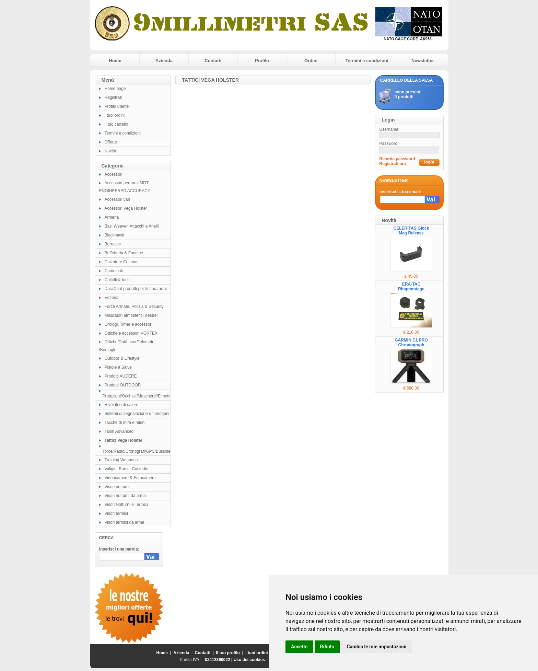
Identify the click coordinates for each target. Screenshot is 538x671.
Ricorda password (397, 159)
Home (115, 60)
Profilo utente (117, 106)
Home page (115, 88)
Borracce (113, 244)
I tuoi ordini (115, 115)
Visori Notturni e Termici (126, 504)
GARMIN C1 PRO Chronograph (411, 342)
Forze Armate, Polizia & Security (134, 306)
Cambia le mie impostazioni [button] (376, 646)
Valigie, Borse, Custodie (126, 468)
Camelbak (114, 270)
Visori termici (116, 513)
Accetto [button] (299, 646)
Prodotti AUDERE (121, 376)
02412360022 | (219, 659)
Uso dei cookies (249, 659)
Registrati (113, 97)
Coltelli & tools (118, 279)
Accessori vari (117, 199)
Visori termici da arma (124, 522)
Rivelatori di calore (122, 404)
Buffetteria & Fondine (124, 253)
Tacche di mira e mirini (125, 422)
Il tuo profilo (228, 652)
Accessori (113, 174)
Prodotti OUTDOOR (123, 385)
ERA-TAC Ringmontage (411, 286)
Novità (110, 151)
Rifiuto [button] (327, 646)
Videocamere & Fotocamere (130, 477)
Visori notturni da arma (125, 495)
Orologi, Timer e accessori (128, 324)
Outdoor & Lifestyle (122, 358)
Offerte (111, 142)
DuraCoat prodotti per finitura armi (136, 288)
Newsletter (422, 60)
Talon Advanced (119, 431)
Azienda (164, 60)
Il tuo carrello (116, 124)
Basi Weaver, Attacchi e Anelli (132, 226)
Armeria (112, 217)
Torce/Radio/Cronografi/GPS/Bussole (137, 451)
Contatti (212, 60)
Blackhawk (114, 235)
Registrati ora (392, 163)
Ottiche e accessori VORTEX (131, 333)
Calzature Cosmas (122, 261)
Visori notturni (117, 486)
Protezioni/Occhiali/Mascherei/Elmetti (137, 396)
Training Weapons (121, 460)
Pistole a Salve (118, 367)
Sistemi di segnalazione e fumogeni (137, 413)
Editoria (112, 297)
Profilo (262, 60)
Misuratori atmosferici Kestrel (131, 315)
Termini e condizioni (367, 60)
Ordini (310, 60)
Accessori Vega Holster (126, 208)
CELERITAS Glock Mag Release (411, 230)
